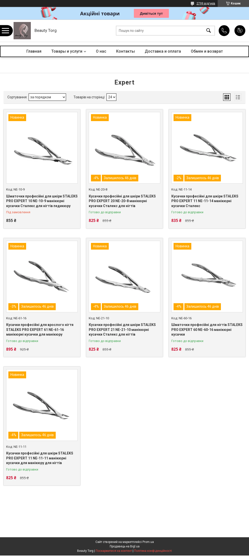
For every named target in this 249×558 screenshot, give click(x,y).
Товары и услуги (66, 51)
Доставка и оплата (163, 51)
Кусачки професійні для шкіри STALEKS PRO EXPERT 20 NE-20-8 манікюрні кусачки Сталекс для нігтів (122, 201)
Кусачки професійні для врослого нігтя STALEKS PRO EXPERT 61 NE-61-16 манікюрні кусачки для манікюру (39, 329)
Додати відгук (239, 30)
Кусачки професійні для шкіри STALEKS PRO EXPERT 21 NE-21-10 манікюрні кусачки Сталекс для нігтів (122, 329)
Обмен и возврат (207, 51)
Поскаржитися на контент (114, 551)
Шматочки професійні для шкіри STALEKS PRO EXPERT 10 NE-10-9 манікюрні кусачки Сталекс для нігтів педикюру (42, 201)
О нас (101, 51)
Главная (33, 51)
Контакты (125, 51)
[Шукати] (208, 30)
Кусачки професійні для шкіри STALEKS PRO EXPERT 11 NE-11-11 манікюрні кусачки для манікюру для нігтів (39, 458)
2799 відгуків (205, 3)
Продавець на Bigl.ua (125, 546)
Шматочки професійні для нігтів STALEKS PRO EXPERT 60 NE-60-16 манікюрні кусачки (207, 329)
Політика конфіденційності (153, 551)
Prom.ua (148, 542)
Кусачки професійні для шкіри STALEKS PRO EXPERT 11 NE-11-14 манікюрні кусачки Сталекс (204, 201)
